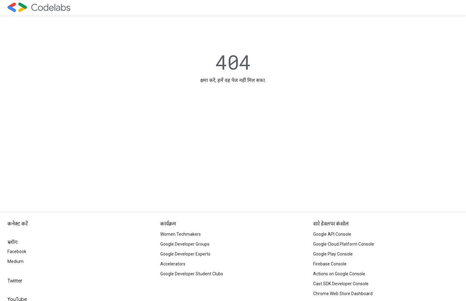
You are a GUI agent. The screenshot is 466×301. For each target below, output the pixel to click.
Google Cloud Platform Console (343, 244)
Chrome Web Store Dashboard (343, 293)
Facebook (16, 251)
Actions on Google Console (339, 273)
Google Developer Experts (185, 254)
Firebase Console (330, 263)
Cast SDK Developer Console (341, 283)
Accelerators (172, 263)
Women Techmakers (180, 234)
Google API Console (332, 234)
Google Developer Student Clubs (191, 273)
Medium (15, 261)
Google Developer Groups (184, 244)
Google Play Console (333, 254)
